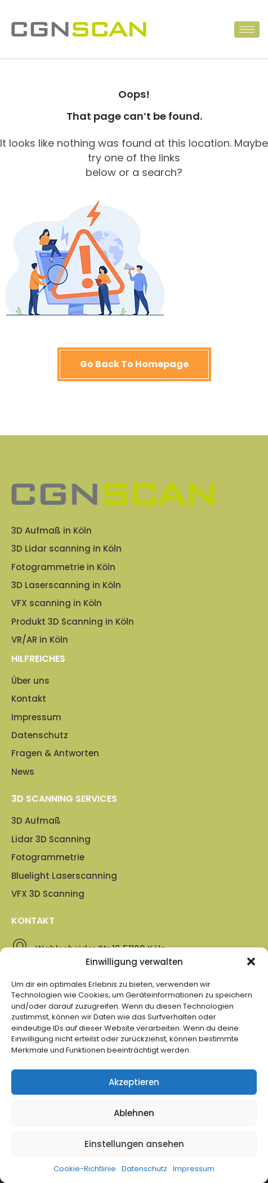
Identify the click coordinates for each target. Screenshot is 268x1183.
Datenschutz (144, 1168)
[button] (251, 961)
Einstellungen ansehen (134, 1144)
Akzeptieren (134, 1082)
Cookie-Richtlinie (84, 1168)
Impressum (194, 1168)
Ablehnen (134, 1113)
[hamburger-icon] (247, 29)
